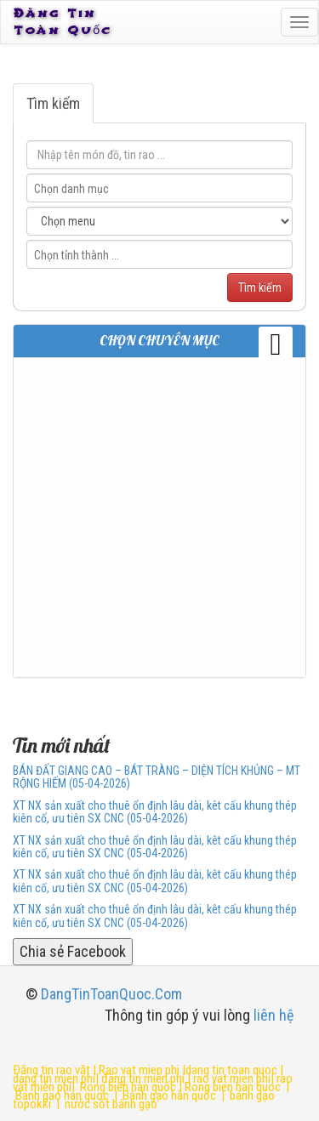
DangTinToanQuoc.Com (111, 994)
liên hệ (273, 1015)
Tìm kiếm (53, 103)
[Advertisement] (159, 517)
